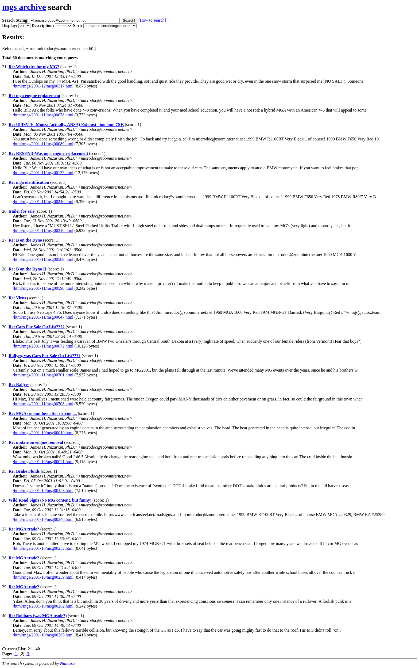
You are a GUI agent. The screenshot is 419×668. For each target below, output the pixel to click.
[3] (28, 653)
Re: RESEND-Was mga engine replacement (48, 153)
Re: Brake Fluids (24, 471)
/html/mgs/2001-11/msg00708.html (43, 404)
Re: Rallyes (19, 384)
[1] (15, 653)
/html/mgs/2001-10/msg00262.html (43, 606)
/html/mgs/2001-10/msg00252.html (43, 548)
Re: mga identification (29, 182)
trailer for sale (21, 211)
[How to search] (152, 20)
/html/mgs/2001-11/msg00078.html (43, 115)
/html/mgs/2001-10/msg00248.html (43, 519)
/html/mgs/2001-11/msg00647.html (43, 317)
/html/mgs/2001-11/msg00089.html (43, 144)
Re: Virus (17, 298)
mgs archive (24, 7)
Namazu (67, 663)
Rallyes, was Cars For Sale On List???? (44, 355)
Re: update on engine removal (36, 442)
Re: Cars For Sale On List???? (37, 327)
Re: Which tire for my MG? (34, 66)
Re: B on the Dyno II (27, 269)
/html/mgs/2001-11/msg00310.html (43, 230)
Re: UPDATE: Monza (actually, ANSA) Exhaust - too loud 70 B (66, 124)
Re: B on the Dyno (25, 240)
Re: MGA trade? (24, 529)
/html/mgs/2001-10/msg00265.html (43, 635)
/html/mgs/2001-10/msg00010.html (43, 432)
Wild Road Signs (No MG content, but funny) (50, 500)
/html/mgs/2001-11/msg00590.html (43, 288)
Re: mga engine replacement (34, 95)
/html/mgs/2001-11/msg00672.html (43, 346)
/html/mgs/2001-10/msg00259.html (43, 577)
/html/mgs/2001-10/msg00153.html (43, 490)
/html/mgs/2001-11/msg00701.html (43, 375)
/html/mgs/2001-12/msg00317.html (43, 86)
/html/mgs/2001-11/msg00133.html (43, 172)
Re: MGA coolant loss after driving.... (43, 413)
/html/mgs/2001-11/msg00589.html (43, 259)
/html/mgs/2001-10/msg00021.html (43, 461)
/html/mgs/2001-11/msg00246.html (43, 201)
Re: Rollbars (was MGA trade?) (38, 615)
